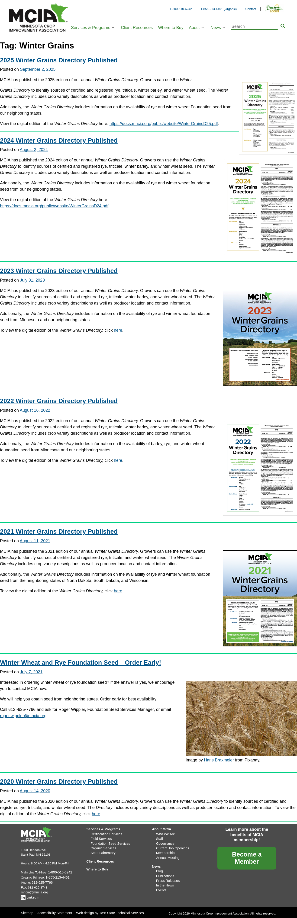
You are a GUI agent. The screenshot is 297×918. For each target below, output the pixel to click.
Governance (164, 842)
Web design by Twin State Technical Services (106, 910)
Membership (164, 851)
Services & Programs (90, 27)
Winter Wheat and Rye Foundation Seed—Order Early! (80, 662)
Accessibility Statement (53, 910)
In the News (164, 881)
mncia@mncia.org (33, 891)
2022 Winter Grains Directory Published (59, 401)
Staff (159, 837)
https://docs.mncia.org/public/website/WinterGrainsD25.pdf (164, 123)
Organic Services (102, 846)
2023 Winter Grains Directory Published (59, 270)
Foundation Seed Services (108, 842)
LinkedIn (29, 896)
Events (161, 885)
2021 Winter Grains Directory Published (59, 531)
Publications (164, 872)
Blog (159, 868)
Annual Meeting (167, 855)
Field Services (100, 837)
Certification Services (105, 833)
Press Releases (167, 877)
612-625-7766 (41, 881)
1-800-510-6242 (181, 9)
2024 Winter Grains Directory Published (59, 140)
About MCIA (161, 829)
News (215, 27)
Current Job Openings (171, 846)
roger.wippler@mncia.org (23, 715)
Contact (250, 9)
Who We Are (165, 833)
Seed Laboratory (102, 851)
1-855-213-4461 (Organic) (218, 9)
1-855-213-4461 (56, 877)
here (118, 330)
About (194, 27)
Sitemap (26, 910)
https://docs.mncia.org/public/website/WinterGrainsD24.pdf (54, 206)
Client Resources (137, 27)
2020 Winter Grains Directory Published (59, 781)
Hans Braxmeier (219, 760)
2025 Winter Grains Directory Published (59, 60)
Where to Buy (171, 27)
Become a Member (247, 858)
